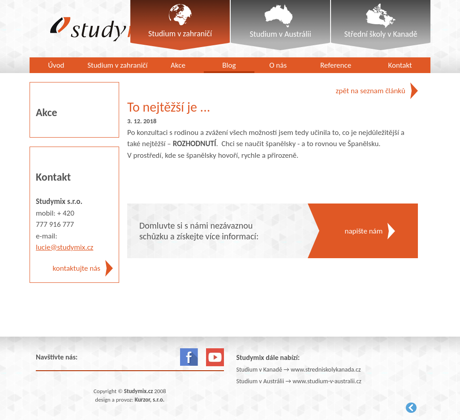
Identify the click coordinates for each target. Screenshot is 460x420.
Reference (335, 65)
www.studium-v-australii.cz (326, 381)
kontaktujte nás (76, 268)
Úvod (56, 65)
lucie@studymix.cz (64, 247)
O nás (278, 65)
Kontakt (400, 65)
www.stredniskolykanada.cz (326, 369)
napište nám (364, 231)
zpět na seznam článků (370, 90)
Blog (229, 65)
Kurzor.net (411, 408)
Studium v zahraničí (117, 65)
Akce (178, 65)
